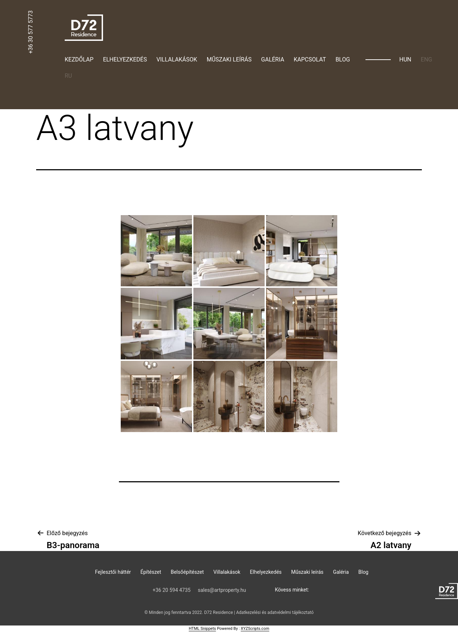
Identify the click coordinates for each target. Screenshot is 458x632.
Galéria (272, 59)
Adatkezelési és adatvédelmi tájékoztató (274, 612)
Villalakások (177, 59)
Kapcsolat (310, 59)
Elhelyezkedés (125, 59)
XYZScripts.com (255, 628)
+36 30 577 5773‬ (30, 32)
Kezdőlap (79, 59)
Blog (342, 59)
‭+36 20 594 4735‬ (172, 590)
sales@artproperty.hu (222, 590)
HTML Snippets (202, 628)
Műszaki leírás (229, 59)
